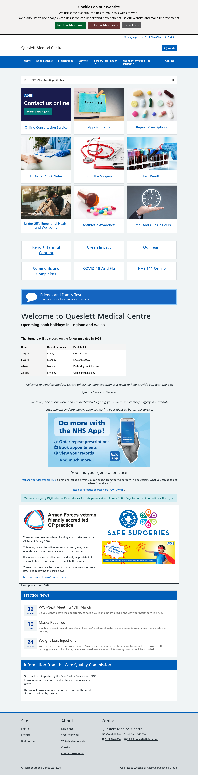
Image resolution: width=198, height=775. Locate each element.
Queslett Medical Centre (41, 47)
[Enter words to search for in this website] (150, 48)
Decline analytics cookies (104, 25)
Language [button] (130, 37)
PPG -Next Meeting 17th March (49, 80)
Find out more (131, 25)
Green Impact (99, 247)
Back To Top (28, 741)
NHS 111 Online (152, 268)
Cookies (65, 747)
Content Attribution (72, 753)
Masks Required (52, 622)
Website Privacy (70, 734)
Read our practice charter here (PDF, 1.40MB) (98, 489)
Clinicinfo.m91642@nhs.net (141, 739)
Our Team (151, 247)
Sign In (25, 728)
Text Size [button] (170, 37)
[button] (83, 62)
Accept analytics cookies (70, 25)
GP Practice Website (131, 767)
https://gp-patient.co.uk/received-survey (46, 577)
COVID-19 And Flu (99, 268)
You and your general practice (38, 479)
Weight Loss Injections (57, 640)
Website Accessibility (73, 741)
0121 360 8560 (151, 37)
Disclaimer (67, 728)
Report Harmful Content (46, 250)
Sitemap (25, 734)
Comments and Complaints (46, 271)
